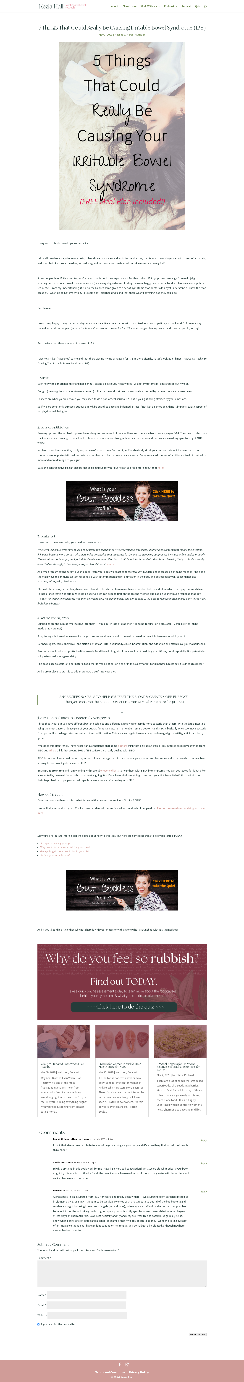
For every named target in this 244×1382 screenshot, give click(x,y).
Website (42, 1315)
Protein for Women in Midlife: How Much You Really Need (120, 1065)
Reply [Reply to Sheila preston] (203, 1163)
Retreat (186, 6)
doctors (122, 746)
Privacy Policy (139, 1372)
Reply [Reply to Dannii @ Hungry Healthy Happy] (203, 1140)
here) (161, 467)
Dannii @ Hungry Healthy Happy (71, 1139)
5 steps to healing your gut (56, 843)
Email (41, 1305)
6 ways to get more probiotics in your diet (64, 851)
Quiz (197, 6)
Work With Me (149, 6)
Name (41, 1295)
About (114, 6)
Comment (44, 1258)
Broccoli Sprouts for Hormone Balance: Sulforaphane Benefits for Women (178, 1067)
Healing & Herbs (124, 34)
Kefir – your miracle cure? (55, 855)
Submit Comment (197, 1334)
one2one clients (109, 770)
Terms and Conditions (110, 1372)
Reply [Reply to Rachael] (203, 1191)
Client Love (129, 6)
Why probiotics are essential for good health (66, 847)
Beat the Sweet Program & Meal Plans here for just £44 (141, 702)
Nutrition (140, 34)
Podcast (169, 6)
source (111, 564)
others (52, 750)
